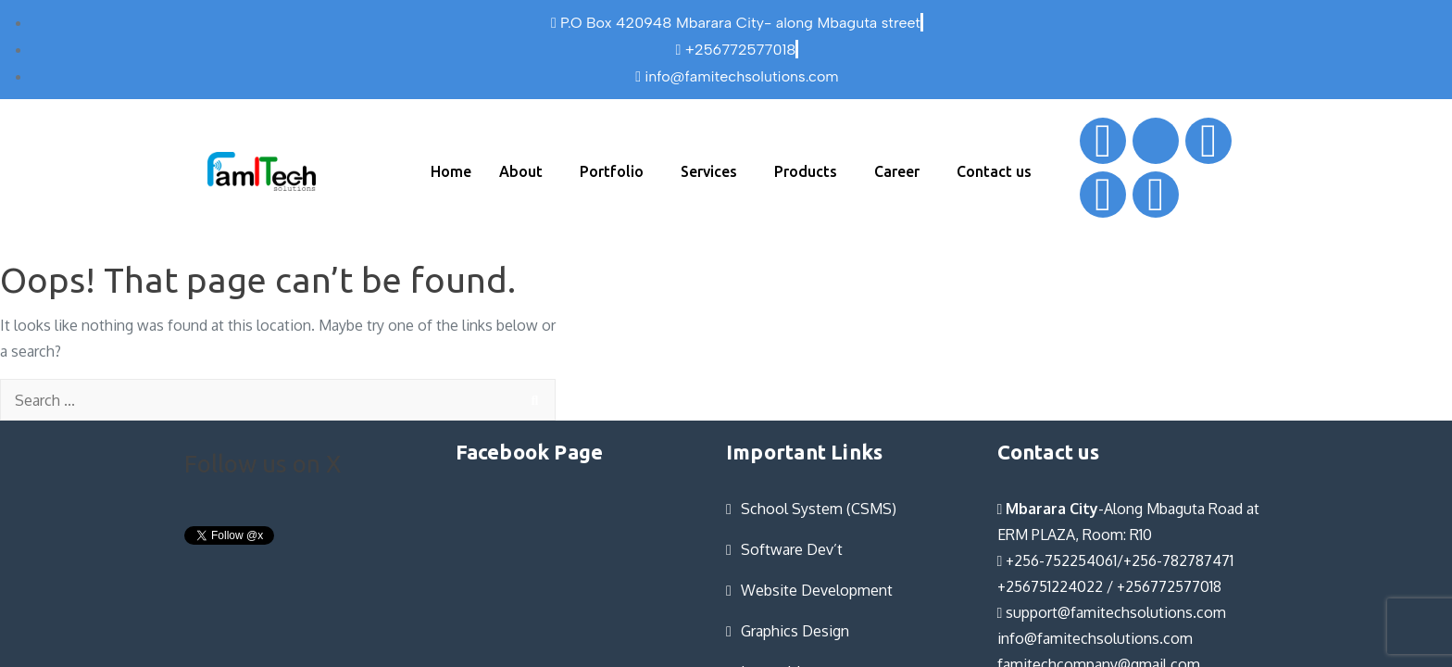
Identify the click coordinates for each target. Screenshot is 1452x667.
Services (709, 171)
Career (897, 171)
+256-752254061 (1057, 560)
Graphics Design (795, 631)
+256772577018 (1169, 586)
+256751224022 (1050, 586)
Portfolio (612, 171)
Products (805, 171)
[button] (525, 171)
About (521, 171)
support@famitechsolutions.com (1112, 612)
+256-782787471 (1178, 560)
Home (451, 171)
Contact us (994, 171)
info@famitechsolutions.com (1095, 638)
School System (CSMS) (818, 508)
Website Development (817, 590)
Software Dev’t (792, 549)
